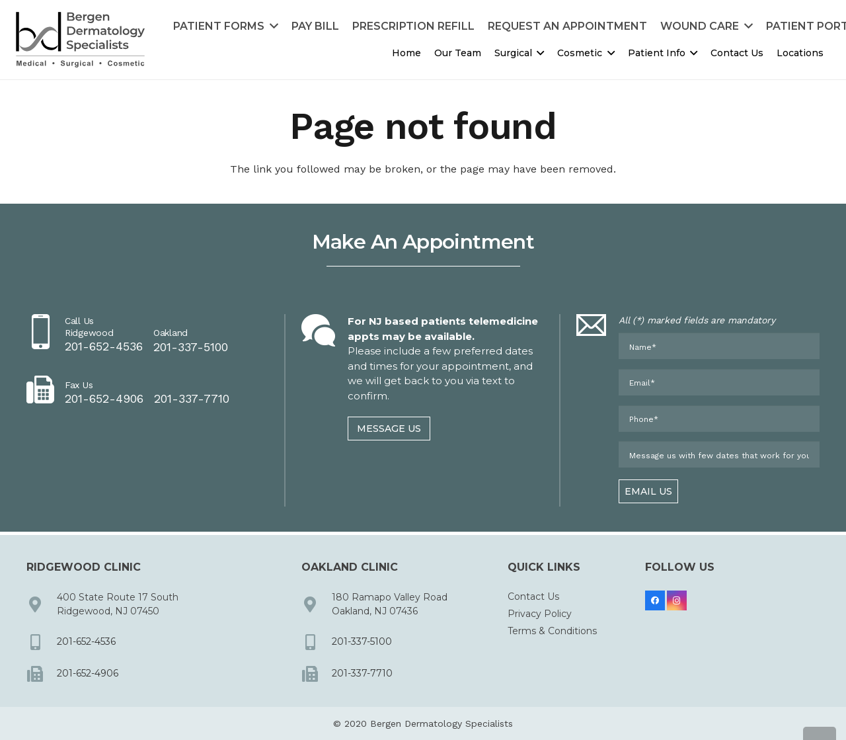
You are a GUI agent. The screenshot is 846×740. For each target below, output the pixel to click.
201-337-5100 (362, 641)
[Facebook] (655, 600)
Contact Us (533, 596)
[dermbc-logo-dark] (80, 40)
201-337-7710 (362, 673)
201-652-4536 (86, 641)
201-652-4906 (87, 673)
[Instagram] (677, 600)
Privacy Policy (540, 614)
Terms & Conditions (552, 631)
